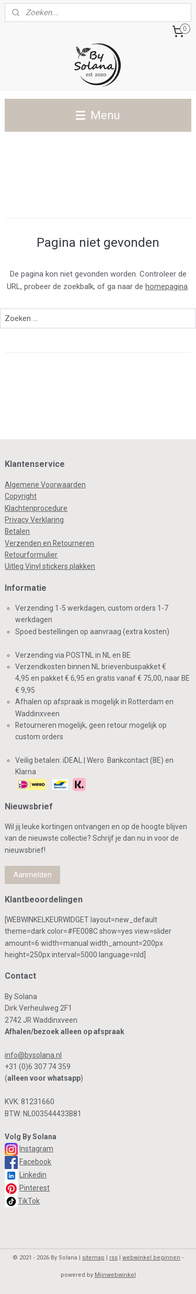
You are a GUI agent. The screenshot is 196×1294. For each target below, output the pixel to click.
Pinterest (34, 1188)
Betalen (17, 531)
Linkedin (33, 1175)
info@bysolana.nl (33, 1055)
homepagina (166, 286)
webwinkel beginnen (151, 1257)
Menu (98, 115)
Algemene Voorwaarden (45, 484)
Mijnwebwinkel (115, 1275)
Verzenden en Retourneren (49, 543)
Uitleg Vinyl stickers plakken (50, 566)
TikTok (29, 1201)
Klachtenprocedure (36, 508)
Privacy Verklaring (34, 520)
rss (113, 1257)
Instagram (36, 1148)
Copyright (21, 496)
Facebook (35, 1162)
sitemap (93, 1257)
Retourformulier (31, 555)
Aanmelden (32, 874)
